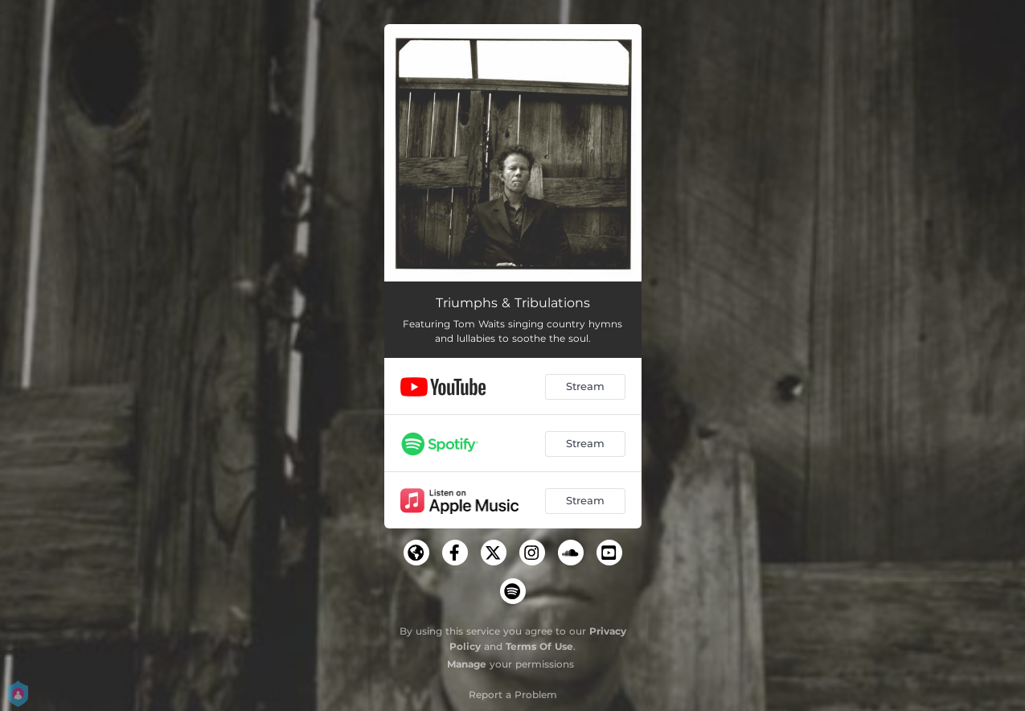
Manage (466, 664)
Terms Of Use (539, 646)
